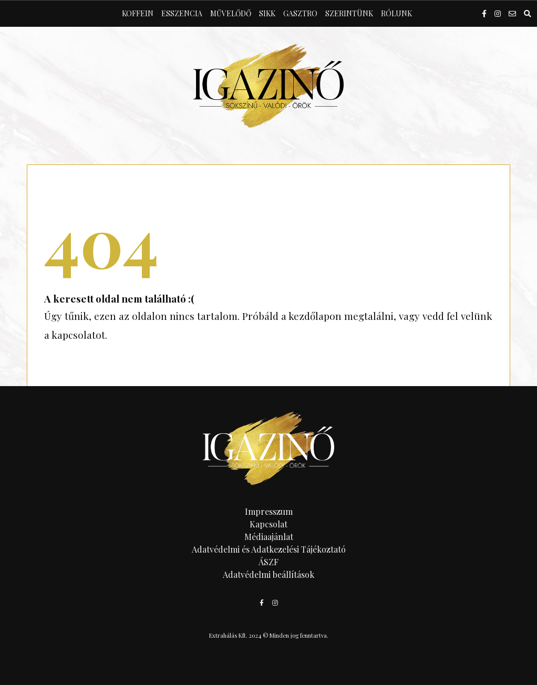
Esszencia (181, 13)
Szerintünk (349, 13)
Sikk (267, 13)
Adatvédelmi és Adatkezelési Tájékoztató (269, 549)
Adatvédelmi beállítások (268, 574)
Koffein (137, 13)
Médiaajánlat (268, 536)
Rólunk (396, 13)
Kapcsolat (268, 524)
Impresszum (269, 511)
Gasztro (300, 13)
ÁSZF (268, 561)
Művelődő (230, 13)
